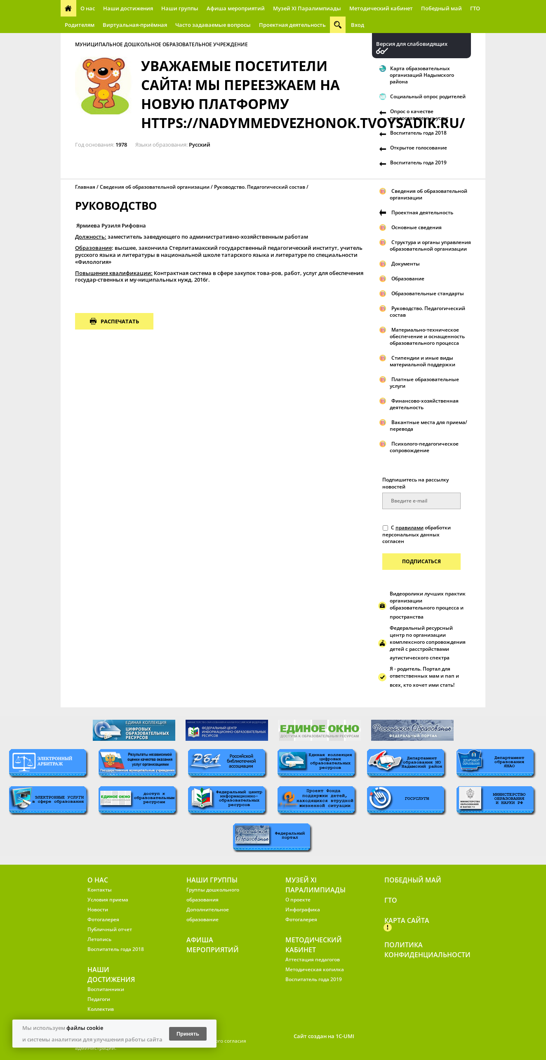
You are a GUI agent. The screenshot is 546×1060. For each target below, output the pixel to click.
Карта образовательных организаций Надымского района (422, 75)
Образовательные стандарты (427, 293)
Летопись (99, 939)
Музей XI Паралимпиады (307, 8)
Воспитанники (105, 989)
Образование (407, 278)
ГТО (475, 8)
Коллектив (100, 1009)
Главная (85, 187)
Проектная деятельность (292, 24)
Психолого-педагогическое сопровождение (424, 447)
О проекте (298, 899)
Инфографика (302, 909)
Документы (405, 264)
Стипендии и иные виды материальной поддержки (422, 361)
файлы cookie (84, 1028)
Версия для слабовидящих (411, 43)
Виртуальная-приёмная (135, 24)
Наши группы (179, 8)
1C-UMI (345, 1036)
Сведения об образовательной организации (154, 187)
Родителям (79, 24)
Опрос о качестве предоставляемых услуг (419, 114)
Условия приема (107, 899)
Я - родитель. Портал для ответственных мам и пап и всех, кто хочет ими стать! (424, 677)
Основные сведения (416, 227)
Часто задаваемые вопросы (213, 24)
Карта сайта (406, 920)
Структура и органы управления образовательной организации (430, 245)
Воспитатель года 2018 (418, 133)
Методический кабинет (381, 8)
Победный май (441, 8)
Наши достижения (128, 8)
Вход (357, 24)
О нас (87, 8)
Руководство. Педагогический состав (259, 187)
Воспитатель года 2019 (418, 162)
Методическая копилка (314, 969)
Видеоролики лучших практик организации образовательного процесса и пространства (428, 605)
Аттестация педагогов (312, 959)
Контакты (99, 890)
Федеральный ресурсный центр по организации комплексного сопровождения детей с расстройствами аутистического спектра (428, 643)
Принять (188, 1034)
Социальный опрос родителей (428, 96)
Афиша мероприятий (236, 8)
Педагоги (98, 999)
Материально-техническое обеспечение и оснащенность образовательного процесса (427, 336)
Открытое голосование (418, 148)
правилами (409, 527)
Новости (97, 909)
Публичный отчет (109, 929)
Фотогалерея (103, 919)
